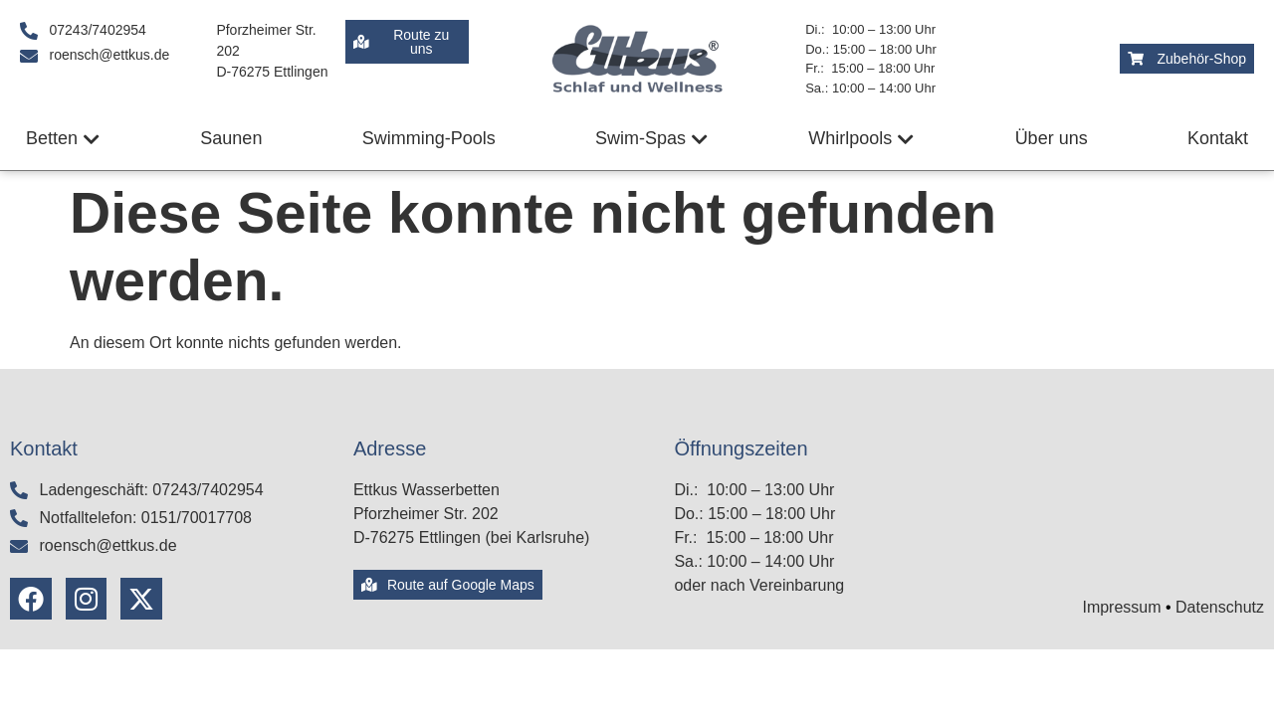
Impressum (1121, 607)
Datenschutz (1219, 607)
